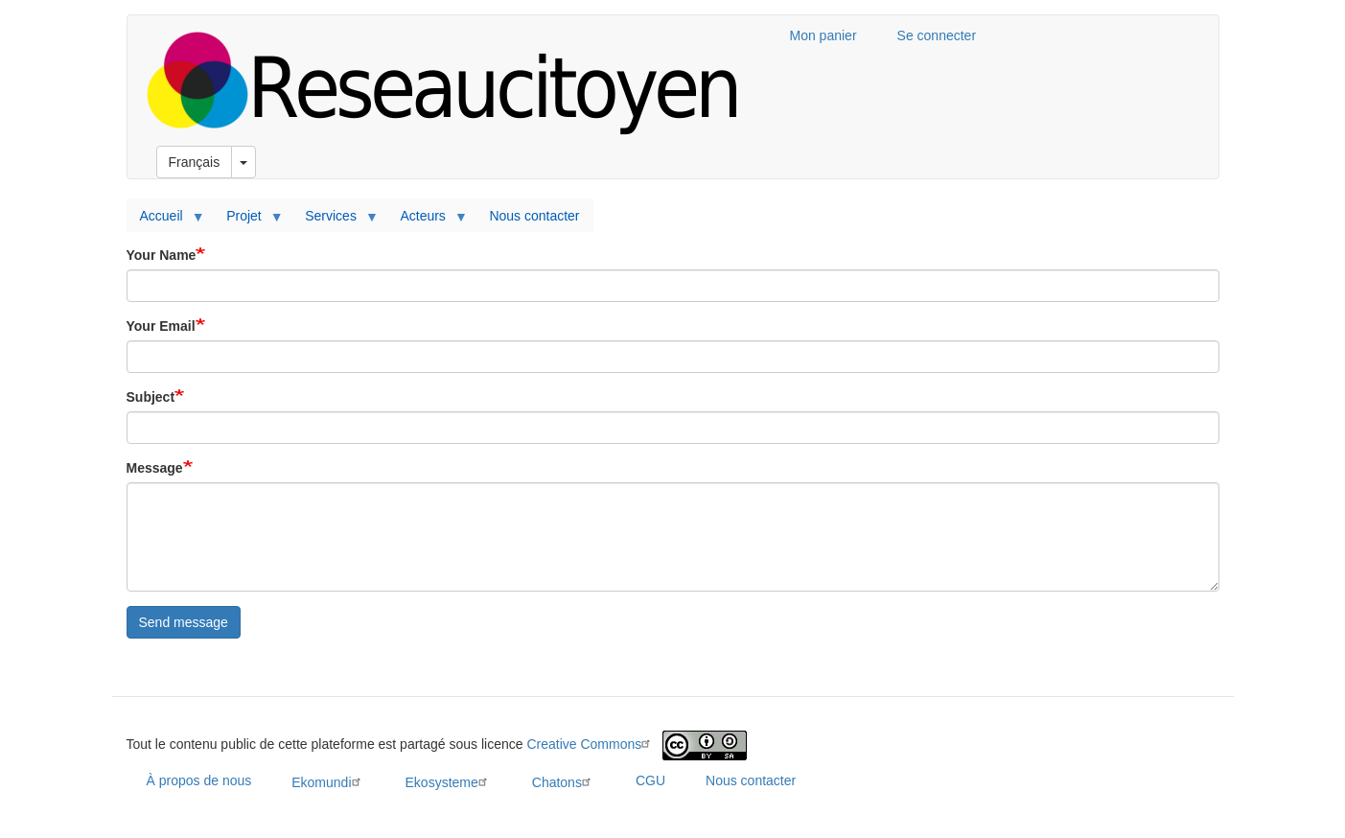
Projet (247, 220)
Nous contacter (534, 215)
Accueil (165, 220)
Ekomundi (327, 782)
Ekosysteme (449, 782)
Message (155, 468)
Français (194, 162)
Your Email (161, 326)
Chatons (563, 782)
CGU (650, 780)
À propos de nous (199, 780)
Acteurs (425, 220)
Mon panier (823, 35)
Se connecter (937, 35)
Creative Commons (590, 744)
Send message (183, 622)
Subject (151, 397)
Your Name (162, 255)
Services (334, 220)
